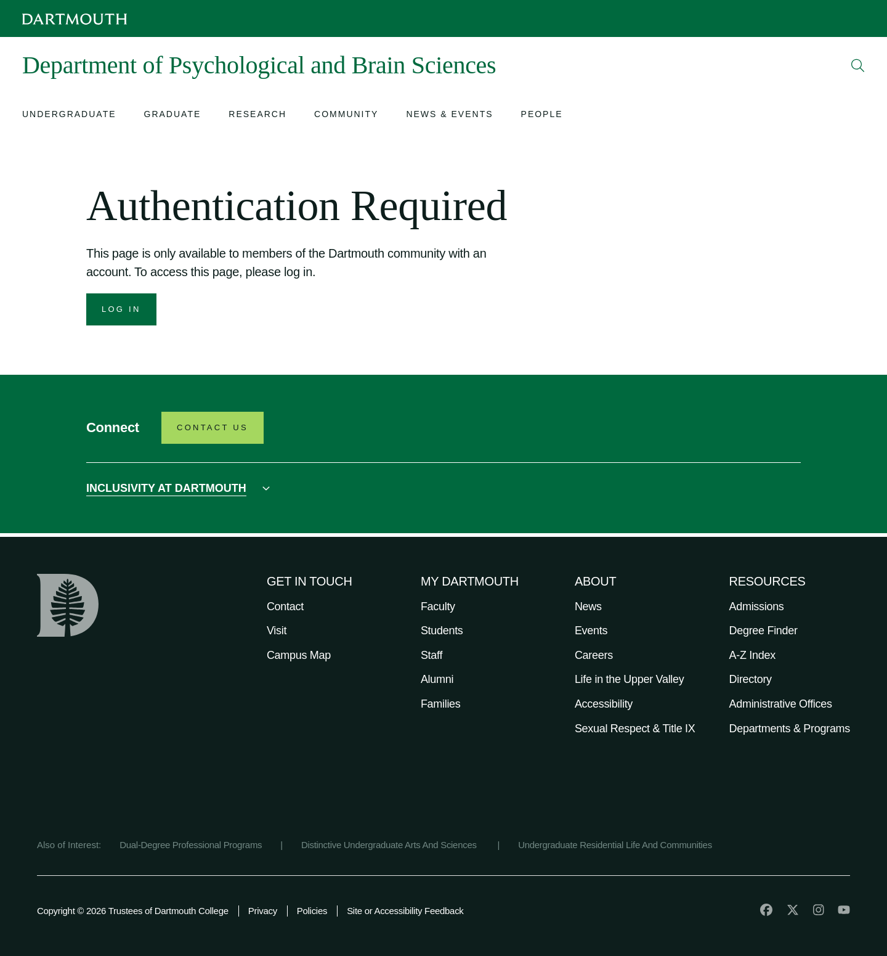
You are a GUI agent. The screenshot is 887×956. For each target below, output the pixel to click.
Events (591, 630)
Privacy (262, 910)
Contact (285, 606)
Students (442, 630)
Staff (431, 655)
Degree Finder (763, 630)
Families (441, 704)
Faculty (438, 606)
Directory (750, 679)
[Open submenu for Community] (346, 115)
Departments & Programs (789, 728)
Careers (594, 655)
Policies (312, 910)
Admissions (756, 606)
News (588, 606)
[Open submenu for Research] (257, 115)
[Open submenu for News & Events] (449, 115)
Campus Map (299, 655)
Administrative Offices (780, 704)
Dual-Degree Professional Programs (190, 845)
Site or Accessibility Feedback (405, 910)
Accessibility (604, 704)
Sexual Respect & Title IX (635, 728)
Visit (276, 630)
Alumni (437, 679)
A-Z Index (752, 655)
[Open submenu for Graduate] (172, 115)
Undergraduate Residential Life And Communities (615, 845)
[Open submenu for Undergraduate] (69, 115)
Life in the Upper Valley (629, 679)
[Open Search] (858, 65)
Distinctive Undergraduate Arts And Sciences (390, 845)
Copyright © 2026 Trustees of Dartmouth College (133, 910)
